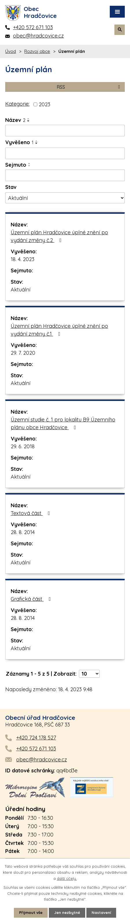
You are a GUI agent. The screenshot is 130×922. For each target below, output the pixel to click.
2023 (44, 104)
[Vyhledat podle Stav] (65, 197)
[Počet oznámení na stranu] (89, 674)
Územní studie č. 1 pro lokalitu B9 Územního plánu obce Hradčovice (63, 423)
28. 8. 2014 (23, 532)
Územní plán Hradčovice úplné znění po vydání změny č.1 (59, 330)
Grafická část (32, 599)
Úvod (10, 51)
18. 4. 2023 (22, 259)
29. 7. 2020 (23, 353)
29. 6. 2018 (23, 446)
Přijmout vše (30, 912)
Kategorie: (17, 104)
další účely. (67, 878)
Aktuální (20, 289)
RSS (89, 87)
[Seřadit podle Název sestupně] (28, 121)
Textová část (31, 513)
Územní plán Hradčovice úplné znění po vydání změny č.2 (59, 236)
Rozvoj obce (37, 51)
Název (15, 120)
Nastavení (101, 912)
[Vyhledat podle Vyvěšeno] (65, 153)
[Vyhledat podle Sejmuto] (65, 175)
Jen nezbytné (67, 912)
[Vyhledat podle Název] (65, 130)
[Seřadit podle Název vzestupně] (28, 119)
